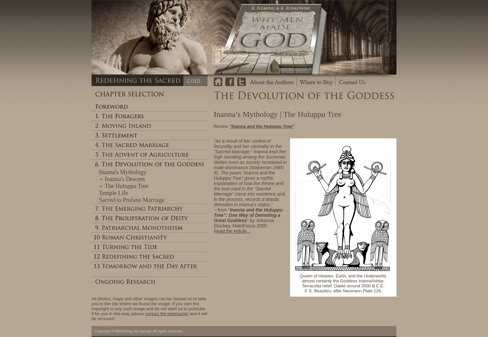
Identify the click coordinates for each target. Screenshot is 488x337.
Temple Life (113, 193)
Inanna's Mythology (123, 172)
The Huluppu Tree (126, 186)
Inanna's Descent (125, 179)
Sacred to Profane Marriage (132, 200)
